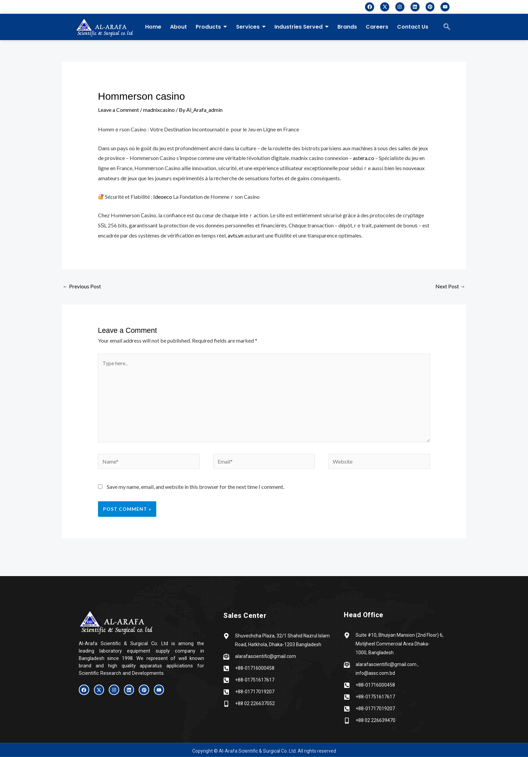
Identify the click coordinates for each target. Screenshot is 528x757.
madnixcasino (159, 109)
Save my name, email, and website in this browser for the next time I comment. (195, 486)
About (178, 27)
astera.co (363, 158)
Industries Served (301, 27)
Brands (347, 27)
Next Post (450, 286)
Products (211, 27)
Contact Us (412, 27)
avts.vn (235, 235)
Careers (376, 27)
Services (250, 27)
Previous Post (82, 286)
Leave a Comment (118, 109)
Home (153, 27)
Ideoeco (162, 196)
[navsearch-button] (447, 27)
